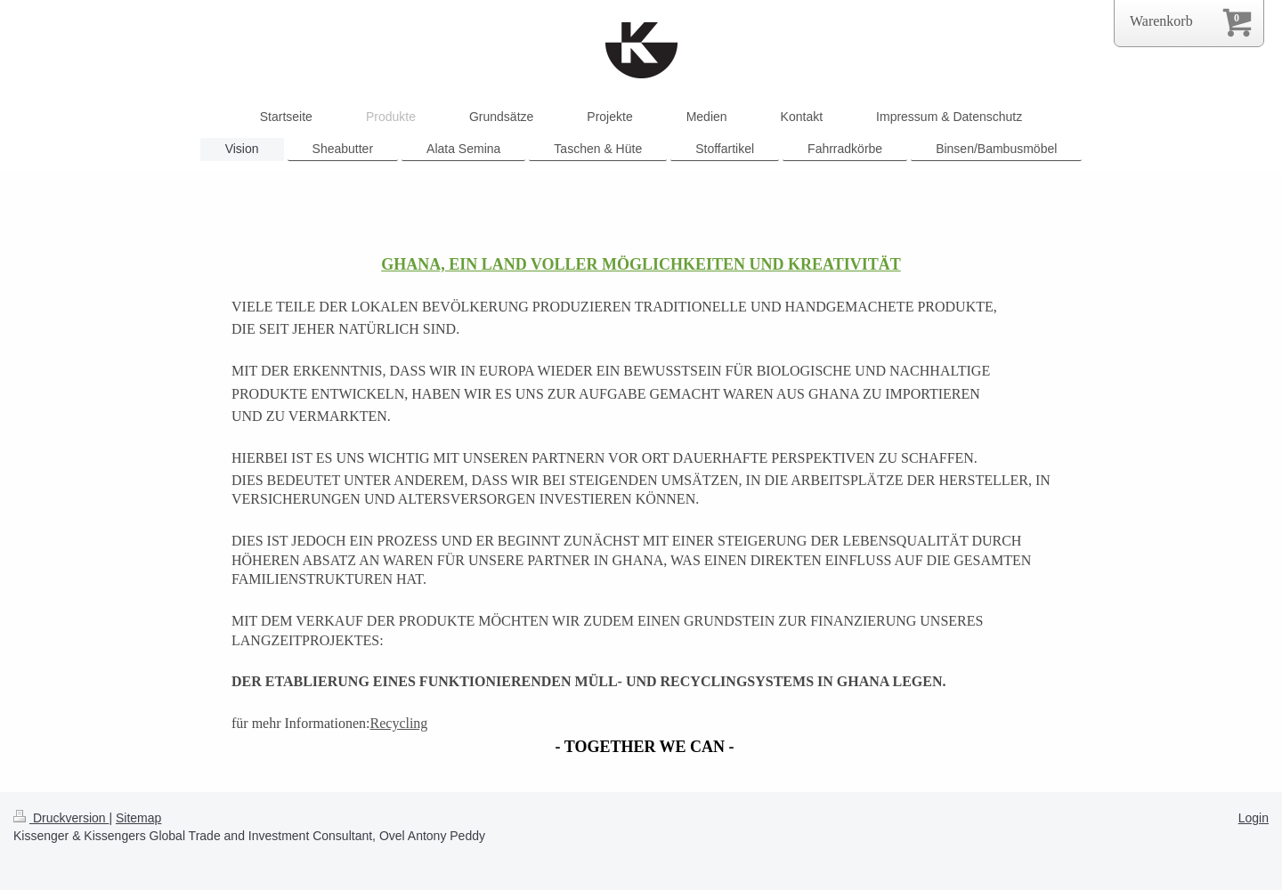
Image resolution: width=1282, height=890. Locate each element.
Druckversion (61, 818)
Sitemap (138, 818)
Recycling (399, 723)
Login (1253, 818)
